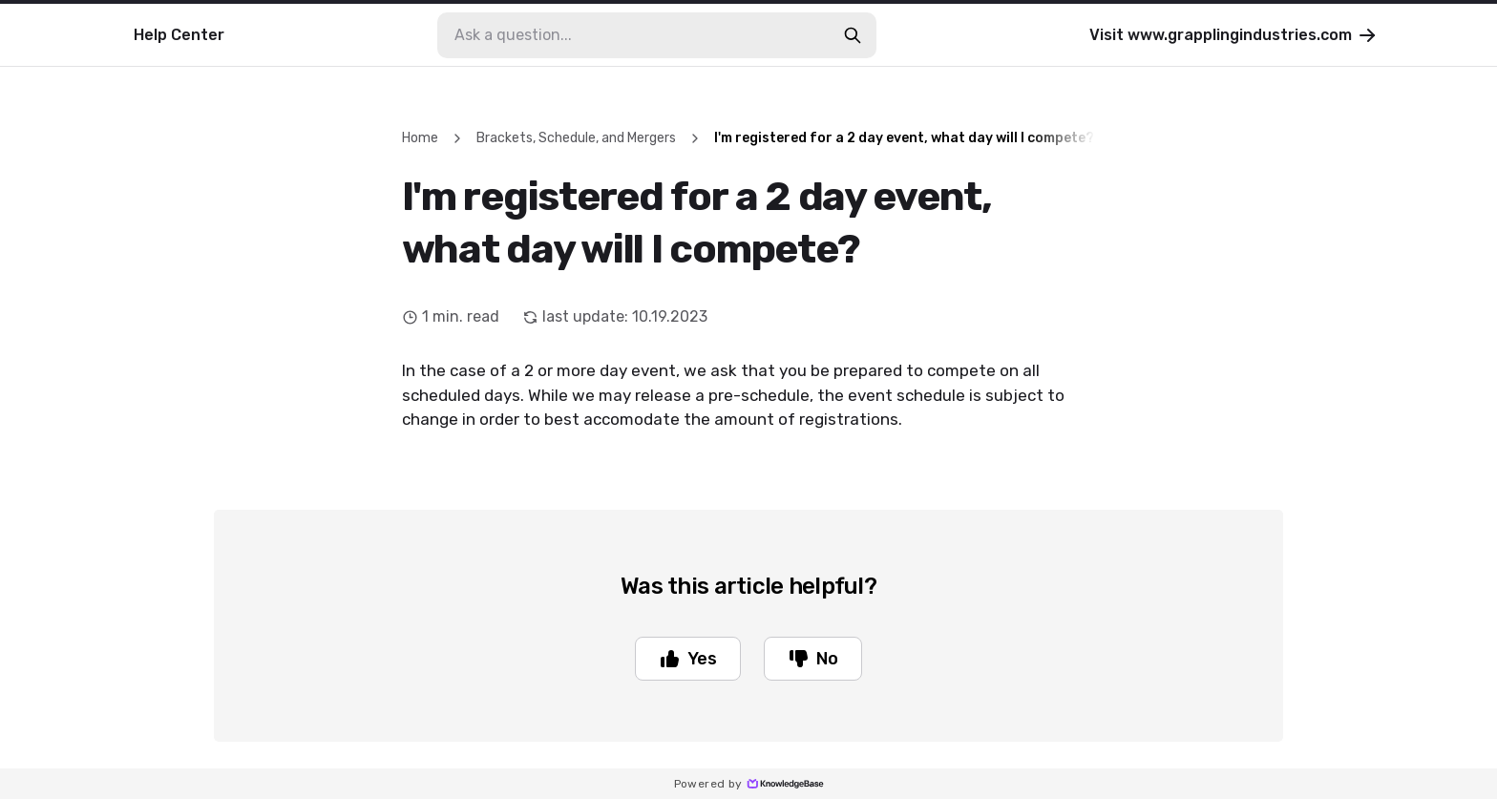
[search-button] (853, 35)
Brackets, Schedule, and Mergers (576, 138)
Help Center (179, 35)
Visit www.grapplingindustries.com (1234, 35)
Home (420, 138)
